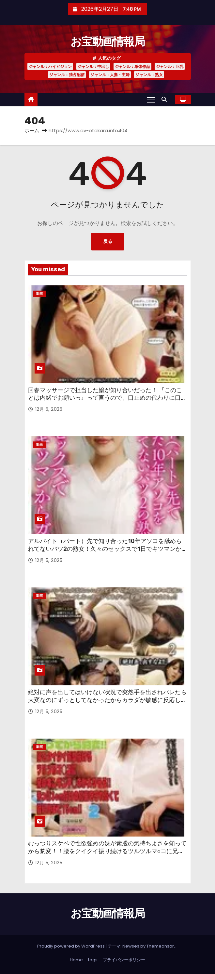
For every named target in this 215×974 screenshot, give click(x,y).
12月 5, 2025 (49, 409)
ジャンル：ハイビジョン (50, 66)
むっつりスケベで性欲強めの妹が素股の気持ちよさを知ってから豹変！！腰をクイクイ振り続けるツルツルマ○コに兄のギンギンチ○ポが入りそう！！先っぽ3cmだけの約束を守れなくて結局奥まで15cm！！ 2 (107, 855)
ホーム (31, 130)
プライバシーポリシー (124, 960)
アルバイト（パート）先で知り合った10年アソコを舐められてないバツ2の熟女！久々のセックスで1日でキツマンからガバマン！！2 (107, 548)
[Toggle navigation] (151, 99)
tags (93, 960)
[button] (165, 99)
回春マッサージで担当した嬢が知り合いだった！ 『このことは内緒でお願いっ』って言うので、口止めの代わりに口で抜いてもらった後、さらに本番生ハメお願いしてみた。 (107, 398)
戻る (107, 241)
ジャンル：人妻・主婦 (110, 74)
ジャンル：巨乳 (169, 66)
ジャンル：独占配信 (66, 74)
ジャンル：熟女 (149, 74)
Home (76, 960)
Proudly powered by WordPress (71, 946)
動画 (39, 293)
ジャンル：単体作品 (132, 66)
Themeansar (160, 946)
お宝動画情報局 (107, 41)
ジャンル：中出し (93, 66)
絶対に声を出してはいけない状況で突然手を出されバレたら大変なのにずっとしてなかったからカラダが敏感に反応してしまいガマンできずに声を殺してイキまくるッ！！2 (107, 700)
